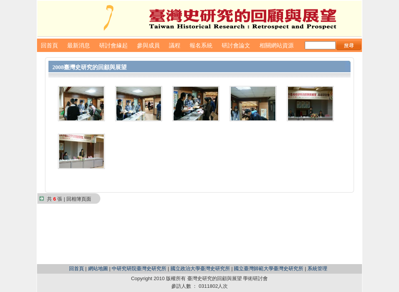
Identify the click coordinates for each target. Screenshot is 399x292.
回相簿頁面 (78, 199)
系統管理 (317, 268)
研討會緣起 (113, 45)
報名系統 (201, 45)
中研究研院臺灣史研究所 (139, 268)
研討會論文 (236, 45)
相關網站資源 (276, 45)
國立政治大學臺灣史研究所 (200, 268)
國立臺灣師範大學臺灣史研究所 (268, 268)
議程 (174, 45)
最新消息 (78, 45)
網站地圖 (98, 268)
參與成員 (148, 45)
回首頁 (49, 45)
